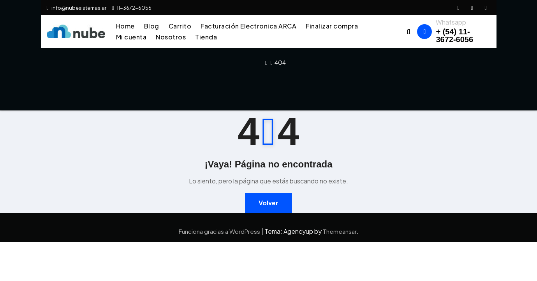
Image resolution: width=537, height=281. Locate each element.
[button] (409, 31)
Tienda (206, 37)
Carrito (180, 26)
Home (125, 26)
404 (280, 62)
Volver (268, 203)
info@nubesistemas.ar (76, 8)
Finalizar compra (332, 26)
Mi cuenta (131, 37)
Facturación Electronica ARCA (248, 26)
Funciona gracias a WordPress (220, 231)
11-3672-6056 (131, 8)
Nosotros (171, 37)
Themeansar (340, 231)
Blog (151, 26)
